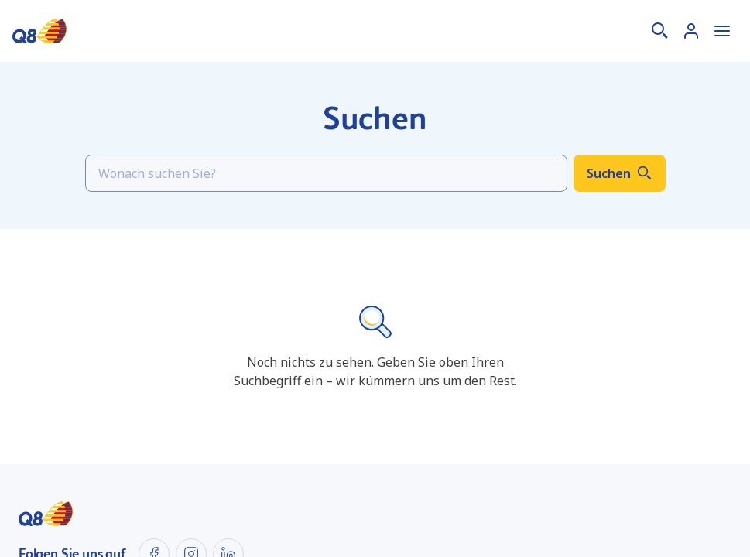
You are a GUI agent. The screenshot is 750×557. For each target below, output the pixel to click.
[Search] (326, 173)
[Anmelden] (691, 30)
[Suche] (660, 30)
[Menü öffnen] (722, 30)
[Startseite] (39, 31)
